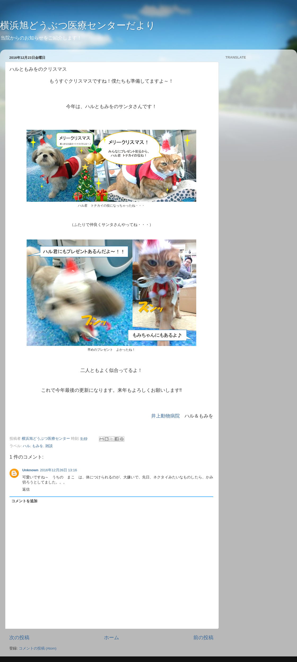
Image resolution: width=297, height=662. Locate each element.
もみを (37, 446)
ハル (26, 446)
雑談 (49, 446)
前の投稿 (203, 637)
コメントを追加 (24, 501)
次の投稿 (19, 637)
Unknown (30, 470)
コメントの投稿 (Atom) (37, 648)
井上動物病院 (165, 416)
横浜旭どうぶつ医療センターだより (77, 25)
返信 (26, 489)
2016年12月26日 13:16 (58, 470)
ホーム (111, 637)
